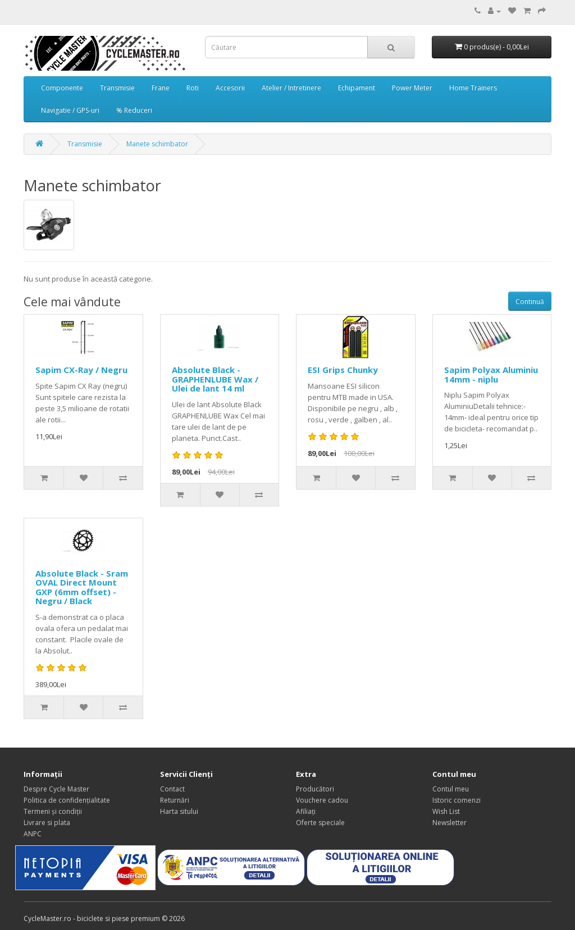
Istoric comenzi (456, 800)
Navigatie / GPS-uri (70, 110)
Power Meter (412, 88)
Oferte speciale (320, 822)
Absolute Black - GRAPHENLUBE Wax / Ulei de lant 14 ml (215, 379)
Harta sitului (179, 811)
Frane (161, 88)
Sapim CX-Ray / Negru (81, 369)
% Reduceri (134, 110)
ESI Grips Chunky (343, 369)
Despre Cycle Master (56, 789)
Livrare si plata (47, 822)
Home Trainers (473, 88)
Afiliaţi (306, 811)
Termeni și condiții (53, 811)
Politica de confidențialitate (67, 800)
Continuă (529, 301)
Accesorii (230, 88)
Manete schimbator (157, 144)
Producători (315, 789)
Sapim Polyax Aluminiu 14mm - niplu (491, 374)
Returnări (174, 800)
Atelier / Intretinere (291, 88)
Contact (172, 789)
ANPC (33, 834)
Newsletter (449, 822)
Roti (192, 88)
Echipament (356, 88)
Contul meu (450, 789)
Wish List (446, 811)
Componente (62, 88)
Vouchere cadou (322, 800)
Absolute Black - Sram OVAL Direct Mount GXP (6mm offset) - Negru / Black (81, 587)
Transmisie (117, 88)
